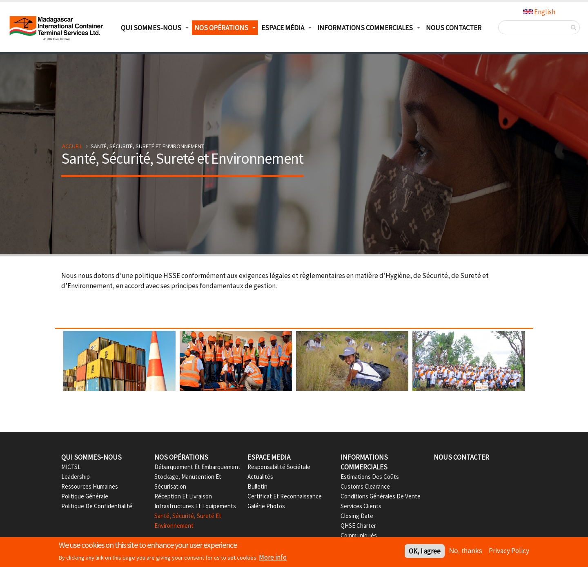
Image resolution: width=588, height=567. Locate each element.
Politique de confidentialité (96, 506)
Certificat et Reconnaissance (284, 496)
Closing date (357, 516)
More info (273, 558)
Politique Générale (84, 496)
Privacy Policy (509, 551)
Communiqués (359, 535)
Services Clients (361, 506)
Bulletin (257, 486)
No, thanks (465, 552)
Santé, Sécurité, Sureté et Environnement (187, 520)
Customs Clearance (365, 486)
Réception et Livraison (183, 496)
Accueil (72, 146)
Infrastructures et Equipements (195, 506)
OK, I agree (425, 551)
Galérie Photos (266, 506)
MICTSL (71, 467)
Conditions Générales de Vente (381, 496)
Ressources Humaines (89, 486)
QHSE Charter (358, 525)
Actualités (260, 476)
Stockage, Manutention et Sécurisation (187, 481)
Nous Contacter (453, 27)
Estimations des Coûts (370, 476)
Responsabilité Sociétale (278, 467)
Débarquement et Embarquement (197, 467)
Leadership (75, 476)
